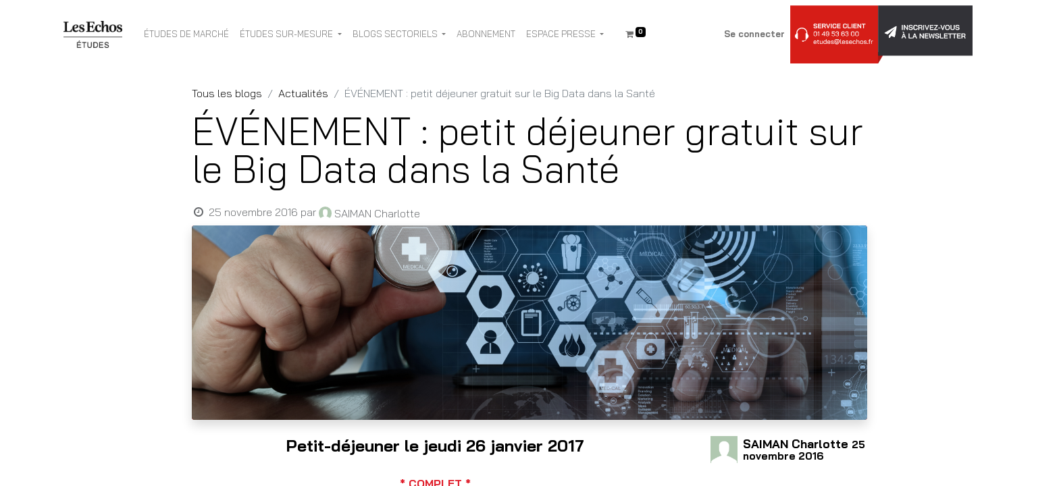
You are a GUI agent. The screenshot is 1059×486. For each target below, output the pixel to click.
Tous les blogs (227, 93)
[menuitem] (186, 34)
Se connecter (754, 33)
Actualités (303, 93)
